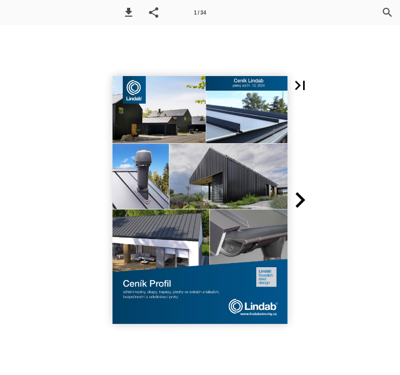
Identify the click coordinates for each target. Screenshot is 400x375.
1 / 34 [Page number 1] (200, 13)
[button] (128, 12)
